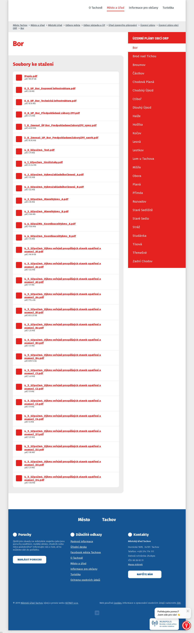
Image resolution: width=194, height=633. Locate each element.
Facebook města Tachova (85, 552)
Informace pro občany (83, 569)
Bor (22, 28)
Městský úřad (55, 25)
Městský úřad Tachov (32, 603)
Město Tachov (20, 25)
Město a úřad (38, 25)
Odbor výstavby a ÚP (94, 25)
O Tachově (76, 557)
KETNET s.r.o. (71, 603)
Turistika (75, 574)
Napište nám (145, 574)
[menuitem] (157, 47)
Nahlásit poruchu (30, 559)
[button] (179, 8)
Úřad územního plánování (123, 25)
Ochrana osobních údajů (85, 580)
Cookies (118, 603)
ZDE (179, 603)
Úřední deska (78, 547)
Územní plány (147, 25)
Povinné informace (81, 541)
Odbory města (72, 25)
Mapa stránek (135, 564)
